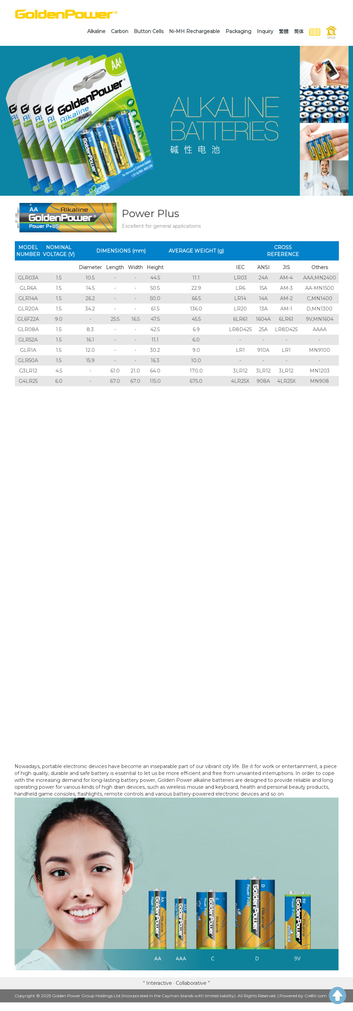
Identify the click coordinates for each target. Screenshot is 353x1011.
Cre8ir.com (315, 995)
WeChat (275, 1005)
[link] (96, 31)
